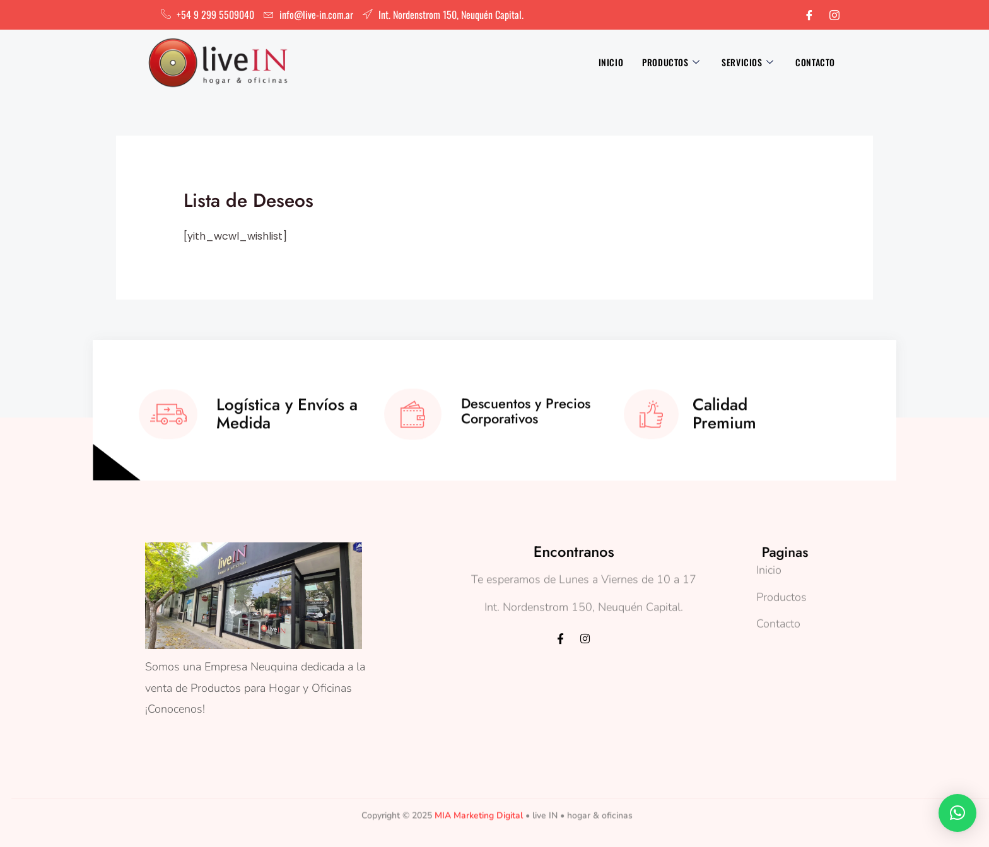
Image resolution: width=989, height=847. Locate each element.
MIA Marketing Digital (479, 803)
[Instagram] (834, 15)
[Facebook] (809, 15)
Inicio (611, 62)
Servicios (749, 62)
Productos (672, 62)
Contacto (815, 62)
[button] (957, 813)
